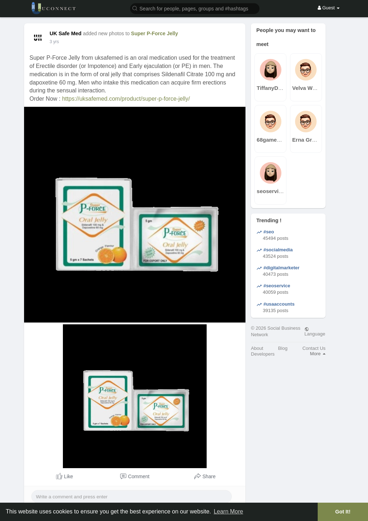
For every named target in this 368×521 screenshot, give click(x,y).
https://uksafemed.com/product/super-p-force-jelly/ (126, 99)
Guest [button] (329, 7)
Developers (263, 354)
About (257, 348)
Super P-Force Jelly (154, 33)
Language (314, 331)
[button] (195, 8)
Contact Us (313, 348)
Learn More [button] (228, 511)
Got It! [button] (342, 512)
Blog (283, 348)
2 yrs (54, 41)
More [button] (318, 353)
